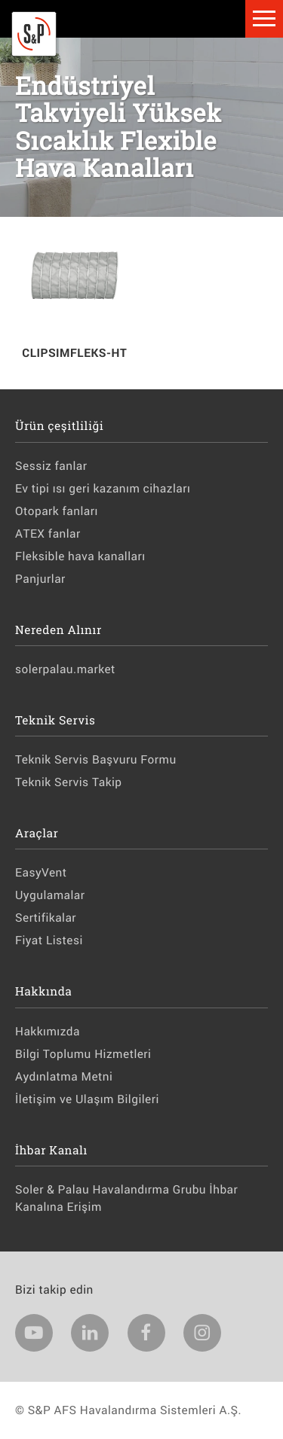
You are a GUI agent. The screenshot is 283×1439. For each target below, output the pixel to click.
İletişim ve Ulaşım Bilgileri (87, 1099)
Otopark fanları (56, 511)
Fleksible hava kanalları (80, 556)
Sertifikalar (45, 917)
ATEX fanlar (48, 533)
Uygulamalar (50, 895)
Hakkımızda (47, 1031)
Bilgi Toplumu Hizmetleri (83, 1054)
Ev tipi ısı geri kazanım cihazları (102, 488)
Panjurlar (40, 579)
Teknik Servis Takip (68, 782)
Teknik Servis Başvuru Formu (96, 759)
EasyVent (41, 872)
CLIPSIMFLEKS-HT (74, 353)
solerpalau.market (65, 669)
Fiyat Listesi (49, 940)
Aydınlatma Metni (63, 1076)
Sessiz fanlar (51, 466)
